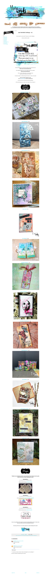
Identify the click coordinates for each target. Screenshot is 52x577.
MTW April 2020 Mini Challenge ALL (32, 535)
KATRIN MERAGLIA (25, 350)
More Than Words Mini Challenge (24, 535)
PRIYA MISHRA (24, 379)
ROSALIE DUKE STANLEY (25, 408)
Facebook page (23, 78)
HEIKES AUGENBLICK (23, 291)
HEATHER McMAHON (24, 262)
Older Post (37, 572)
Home (25, 572)
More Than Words (18, 535)
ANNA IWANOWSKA (25, 121)
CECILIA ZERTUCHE (25, 150)
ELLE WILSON (24, 238)
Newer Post (13, 572)
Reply (14, 543)
